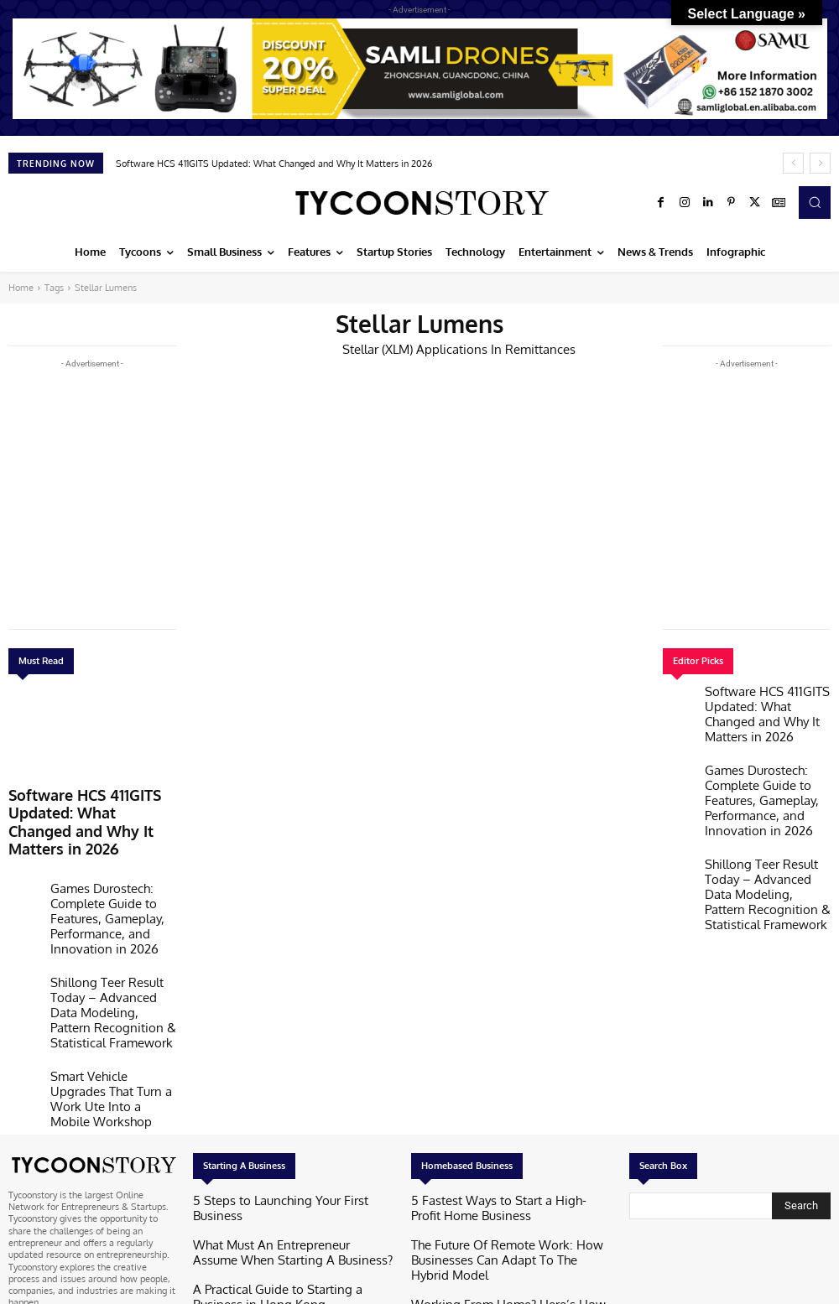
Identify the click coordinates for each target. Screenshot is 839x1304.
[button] (815, 202)
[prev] (793, 163)
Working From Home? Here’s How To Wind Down (501, 1167)
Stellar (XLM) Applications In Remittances (445, 348)
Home (21, 288)
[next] (820, 163)
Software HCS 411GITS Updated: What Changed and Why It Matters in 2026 (274, 163)
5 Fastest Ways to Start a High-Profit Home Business (501, 1088)
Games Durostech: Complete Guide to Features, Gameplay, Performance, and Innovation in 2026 (112, 869)
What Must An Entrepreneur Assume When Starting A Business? (282, 1116)
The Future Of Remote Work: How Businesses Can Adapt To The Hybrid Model (506, 1127)
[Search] (801, 1086)
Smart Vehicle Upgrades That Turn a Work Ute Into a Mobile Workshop (111, 989)
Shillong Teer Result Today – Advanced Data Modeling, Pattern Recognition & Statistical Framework (109, 932)
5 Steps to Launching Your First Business (275, 1082)
